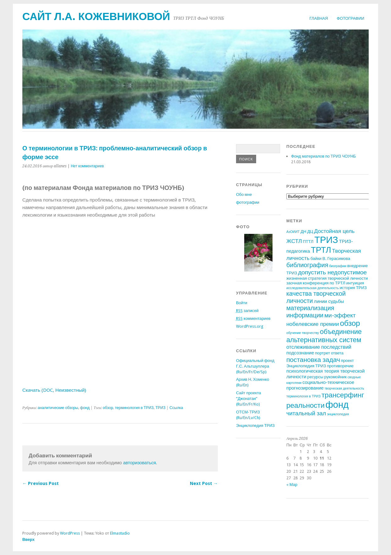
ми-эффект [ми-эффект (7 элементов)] (340, 315)
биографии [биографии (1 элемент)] (337, 266)
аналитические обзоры (58, 408)
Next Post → (204, 483)
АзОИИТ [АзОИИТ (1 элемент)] (293, 232)
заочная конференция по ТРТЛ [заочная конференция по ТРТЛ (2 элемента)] (315, 283)
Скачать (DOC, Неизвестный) (54, 390)
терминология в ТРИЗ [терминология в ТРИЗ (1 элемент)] (303, 396)
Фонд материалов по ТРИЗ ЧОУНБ (323, 156)
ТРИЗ (161, 408)
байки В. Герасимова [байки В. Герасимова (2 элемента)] (330, 258)
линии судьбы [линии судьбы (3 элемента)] (329, 301)
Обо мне (244, 194)
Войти (241, 302)
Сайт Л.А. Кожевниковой (96, 16)
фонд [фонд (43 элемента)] (337, 404)
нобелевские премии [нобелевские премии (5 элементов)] (312, 324)
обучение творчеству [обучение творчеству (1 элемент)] (302, 333)
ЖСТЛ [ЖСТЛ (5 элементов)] (294, 241)
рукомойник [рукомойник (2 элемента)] (335, 376)
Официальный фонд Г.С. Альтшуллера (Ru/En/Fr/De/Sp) (255, 366)
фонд (85, 408)
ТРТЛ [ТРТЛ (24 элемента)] (321, 250)
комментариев (253, 318)
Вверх (28, 539)
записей (247, 310)
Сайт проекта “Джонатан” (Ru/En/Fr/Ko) (248, 399)
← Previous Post (40, 483)
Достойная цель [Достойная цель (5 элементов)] (334, 231)
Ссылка (176, 408)
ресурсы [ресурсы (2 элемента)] (315, 376)
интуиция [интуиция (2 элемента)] (355, 283)
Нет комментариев (87, 166)
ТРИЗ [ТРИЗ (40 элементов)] (326, 239)
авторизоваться (139, 462)
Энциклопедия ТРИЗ (255, 425)
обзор (108, 408)
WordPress (70, 533)
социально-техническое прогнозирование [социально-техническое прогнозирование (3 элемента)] (320, 385)
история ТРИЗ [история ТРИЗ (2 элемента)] (353, 287)
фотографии (350, 18)
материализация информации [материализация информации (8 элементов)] (310, 311)
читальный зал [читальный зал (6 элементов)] (306, 413)
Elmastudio (120, 533)
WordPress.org (249, 326)
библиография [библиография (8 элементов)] (307, 265)
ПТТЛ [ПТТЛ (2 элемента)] (308, 241)
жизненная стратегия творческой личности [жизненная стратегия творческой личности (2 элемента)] (327, 278)
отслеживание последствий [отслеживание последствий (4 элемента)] (318, 347)
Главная (319, 18)
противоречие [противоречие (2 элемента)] (340, 366)
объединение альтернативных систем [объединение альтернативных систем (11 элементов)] (324, 336)
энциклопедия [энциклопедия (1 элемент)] (338, 414)
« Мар (291, 484)
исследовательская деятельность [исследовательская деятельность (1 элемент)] (312, 288)
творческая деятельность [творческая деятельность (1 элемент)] (344, 388)
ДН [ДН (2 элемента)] (303, 231)
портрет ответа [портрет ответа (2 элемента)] (329, 353)
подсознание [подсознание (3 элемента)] (300, 353)
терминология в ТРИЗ (134, 408)
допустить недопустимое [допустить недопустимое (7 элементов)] (332, 272)
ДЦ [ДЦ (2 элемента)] (310, 231)
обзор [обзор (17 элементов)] (350, 323)
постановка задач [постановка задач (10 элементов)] (313, 360)
